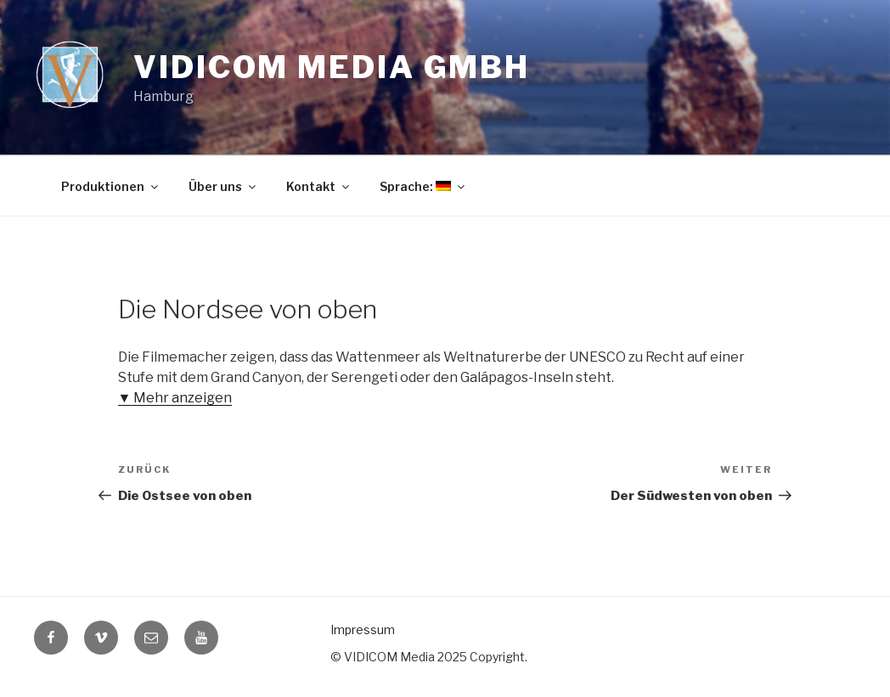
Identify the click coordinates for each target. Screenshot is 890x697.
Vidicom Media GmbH (331, 67)
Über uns (223, 186)
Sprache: (423, 186)
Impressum (362, 629)
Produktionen (111, 186)
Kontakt (319, 186)
